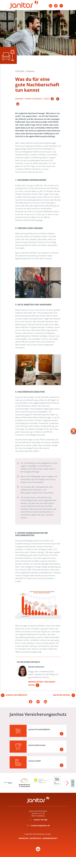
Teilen (46, 98)
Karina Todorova (33, 98)
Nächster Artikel (64, 695)
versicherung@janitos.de (40, 825)
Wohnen (19, 98)
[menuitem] (55, 7)
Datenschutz (35, 838)
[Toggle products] (61, 6)
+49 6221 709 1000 (40, 820)
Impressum (23, 838)
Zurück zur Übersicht (14, 695)
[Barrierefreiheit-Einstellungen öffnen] (73, 430)
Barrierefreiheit (50, 838)
